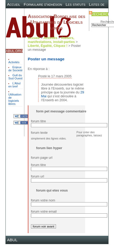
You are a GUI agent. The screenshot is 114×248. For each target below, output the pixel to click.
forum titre (38, 121)
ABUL (12, 240)
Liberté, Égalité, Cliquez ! (47, 46)
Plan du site (57, 12)
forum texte (39, 133)
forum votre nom (43, 200)
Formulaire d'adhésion (43, 4)
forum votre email (44, 211)
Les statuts (75, 4)
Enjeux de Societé (15, 69)
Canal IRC (34, 12)
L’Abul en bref (14, 85)
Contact (78, 12)
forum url (37, 176)
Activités (14, 62)
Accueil (13, 4)
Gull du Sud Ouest (15, 77)
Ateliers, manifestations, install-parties (51, 40)
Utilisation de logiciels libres (14, 99)
